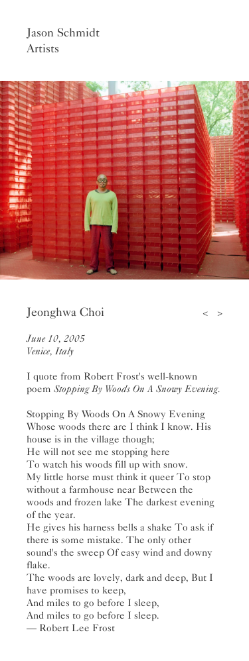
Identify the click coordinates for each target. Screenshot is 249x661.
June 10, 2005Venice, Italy (56, 344)
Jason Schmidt (63, 32)
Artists (43, 48)
